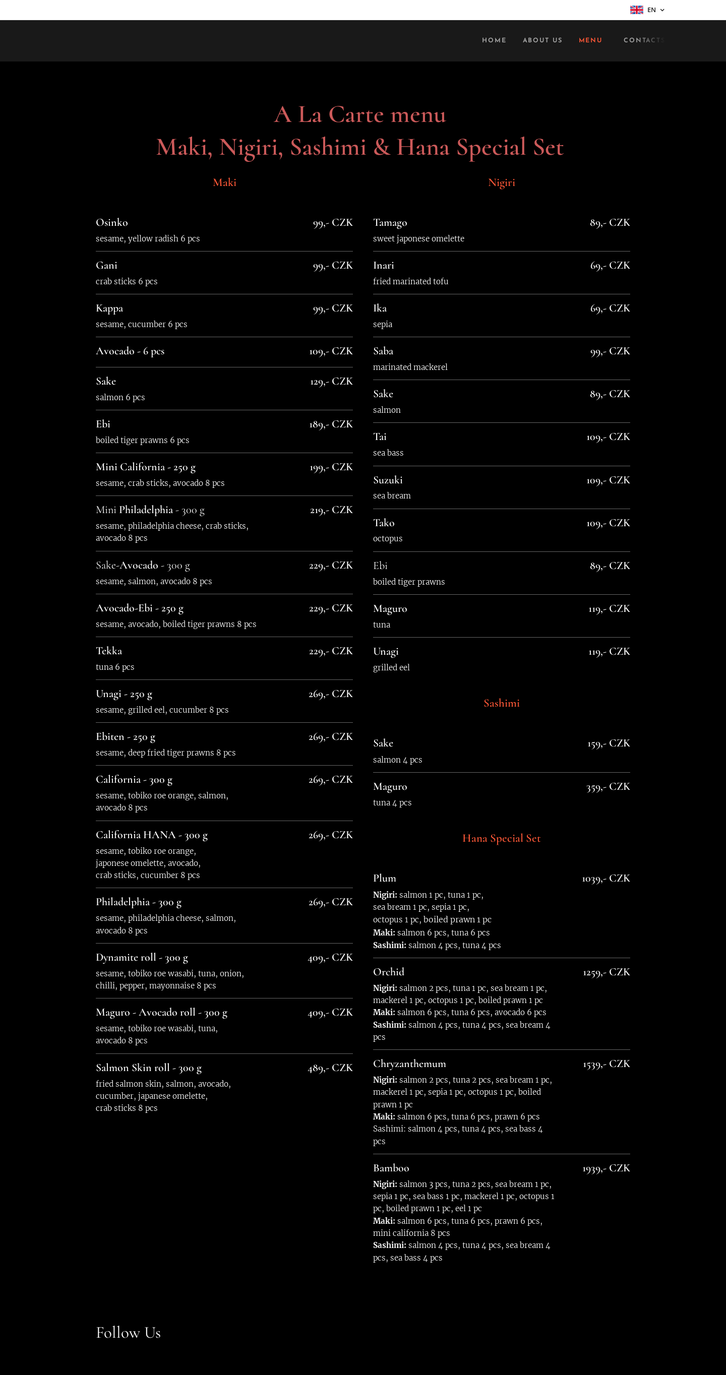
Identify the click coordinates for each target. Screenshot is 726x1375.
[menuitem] (487, 40)
